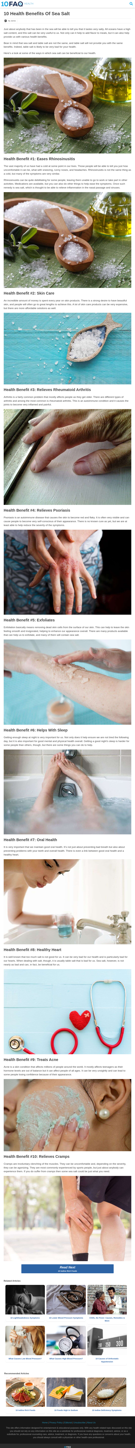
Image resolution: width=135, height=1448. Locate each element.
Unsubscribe (79, 1418)
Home (45, 1418)
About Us (91, 1418)
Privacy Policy (56, 1418)
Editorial (68, 1418)
